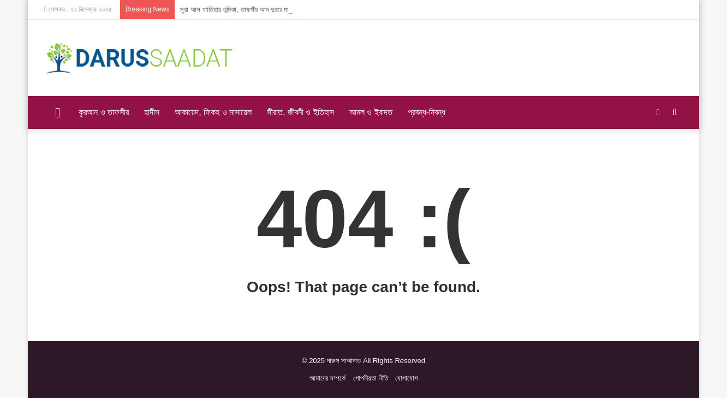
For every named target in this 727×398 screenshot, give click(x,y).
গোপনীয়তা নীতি (370, 378)
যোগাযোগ (406, 378)
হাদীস (151, 112)
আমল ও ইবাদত (370, 112)
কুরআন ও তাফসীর (104, 112)
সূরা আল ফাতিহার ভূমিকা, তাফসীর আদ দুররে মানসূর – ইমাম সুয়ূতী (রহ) (262, 9)
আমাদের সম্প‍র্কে (327, 378)
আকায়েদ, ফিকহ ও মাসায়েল (213, 112)
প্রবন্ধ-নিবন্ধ (426, 112)
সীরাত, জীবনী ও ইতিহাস (300, 112)
